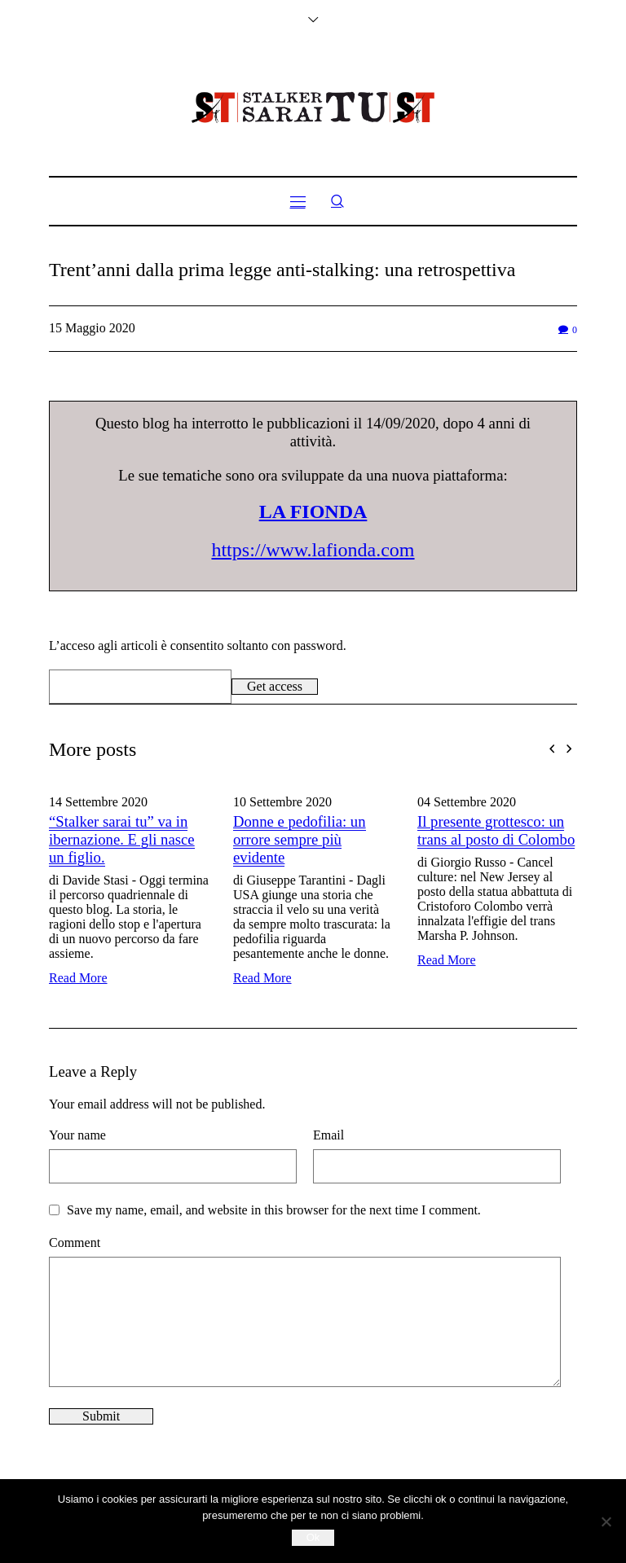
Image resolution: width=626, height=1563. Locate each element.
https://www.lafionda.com (312, 549)
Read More (78, 978)
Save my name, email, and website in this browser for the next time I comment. (274, 1210)
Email (328, 1135)
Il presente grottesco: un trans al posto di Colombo (496, 830)
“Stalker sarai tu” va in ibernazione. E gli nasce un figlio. (122, 839)
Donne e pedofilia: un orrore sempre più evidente (299, 839)
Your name (77, 1135)
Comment (74, 1242)
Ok (313, 1537)
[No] (605, 1521)
